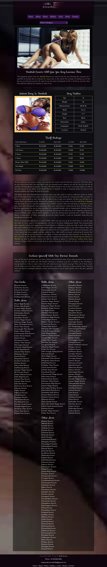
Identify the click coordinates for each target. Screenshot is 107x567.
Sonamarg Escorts (49, 533)
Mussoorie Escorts (76, 363)
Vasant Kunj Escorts (22, 379)
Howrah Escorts (48, 524)
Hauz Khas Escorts (22, 365)
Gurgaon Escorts (21, 397)
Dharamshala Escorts (77, 383)
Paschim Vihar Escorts (50, 329)
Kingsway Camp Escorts (51, 361)
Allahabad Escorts (49, 460)
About (38, 17)
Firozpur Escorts (48, 474)
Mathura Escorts (75, 397)
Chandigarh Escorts (49, 444)
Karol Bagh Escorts (22, 304)
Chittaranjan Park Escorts (24, 333)
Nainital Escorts (75, 335)
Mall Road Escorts (49, 363)
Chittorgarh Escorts (49, 483)
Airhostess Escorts (21, 288)
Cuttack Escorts (48, 521)
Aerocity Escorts (48, 354)
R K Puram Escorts (22, 372)
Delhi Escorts (63, 556)
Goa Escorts (73, 392)
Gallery (53, 17)
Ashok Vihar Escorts (49, 299)
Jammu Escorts (74, 361)
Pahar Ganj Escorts (22, 306)
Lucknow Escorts (75, 308)
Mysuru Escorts (74, 370)
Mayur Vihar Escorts (22, 343)
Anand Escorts (47, 549)
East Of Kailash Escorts (24, 324)
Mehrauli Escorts (21, 393)
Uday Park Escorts (49, 413)
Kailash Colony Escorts (50, 397)
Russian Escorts (21, 285)
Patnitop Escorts (48, 435)
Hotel (67, 17)
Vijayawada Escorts (49, 476)
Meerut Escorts (47, 464)
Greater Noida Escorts (23, 404)
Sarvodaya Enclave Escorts (52, 388)
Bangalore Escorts (49, 442)
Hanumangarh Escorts (77, 329)
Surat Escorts (74, 301)
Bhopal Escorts (47, 423)
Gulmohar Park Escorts (50, 392)
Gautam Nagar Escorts (50, 301)
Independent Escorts (22, 297)
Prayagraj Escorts (75, 304)
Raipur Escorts (47, 421)
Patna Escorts (47, 508)
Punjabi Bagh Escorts (23, 406)
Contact (75, 17)
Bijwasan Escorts (48, 399)
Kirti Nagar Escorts (49, 356)
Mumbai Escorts (75, 404)
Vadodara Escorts (48, 485)
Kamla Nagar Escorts (50, 304)
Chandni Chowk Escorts (23, 347)
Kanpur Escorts (75, 374)
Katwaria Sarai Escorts (23, 386)
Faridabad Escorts (22, 402)
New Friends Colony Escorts (52, 351)
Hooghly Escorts (48, 546)
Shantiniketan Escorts (50, 379)
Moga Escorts (47, 469)
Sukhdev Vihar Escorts (50, 365)
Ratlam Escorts (74, 299)
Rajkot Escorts (74, 320)
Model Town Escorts (22, 413)
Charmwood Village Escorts (52, 374)
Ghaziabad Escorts (22, 400)
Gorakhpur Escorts (49, 510)
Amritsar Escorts (48, 451)
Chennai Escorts (48, 432)
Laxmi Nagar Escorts (23, 320)
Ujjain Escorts (47, 519)
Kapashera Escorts (22, 358)
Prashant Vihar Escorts (23, 409)
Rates (45, 17)
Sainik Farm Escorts (49, 297)
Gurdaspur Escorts (49, 489)
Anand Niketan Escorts (50, 395)
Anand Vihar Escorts (50, 338)
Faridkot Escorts (48, 535)
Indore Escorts (74, 411)
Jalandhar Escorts (75, 402)
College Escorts (21, 292)
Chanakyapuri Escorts (50, 315)
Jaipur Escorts (74, 406)
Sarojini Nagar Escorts (23, 370)
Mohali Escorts (47, 458)
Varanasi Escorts (48, 462)
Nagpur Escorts (75, 310)
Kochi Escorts (74, 306)
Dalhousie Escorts (48, 531)
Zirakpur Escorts (75, 354)
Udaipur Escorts (75, 288)
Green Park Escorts (22, 411)
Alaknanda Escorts (49, 285)
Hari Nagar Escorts (49, 333)
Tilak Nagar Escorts (49, 320)
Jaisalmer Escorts (75, 285)
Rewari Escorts (74, 294)
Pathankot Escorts (76, 356)
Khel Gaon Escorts (49, 376)
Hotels (64, 566)
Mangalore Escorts (49, 503)
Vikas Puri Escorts (49, 349)
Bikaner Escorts (48, 517)
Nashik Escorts (47, 426)
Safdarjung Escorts (22, 368)
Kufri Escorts (47, 437)
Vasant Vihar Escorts (23, 381)
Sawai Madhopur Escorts (78, 345)
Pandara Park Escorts (50, 313)
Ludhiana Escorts (48, 453)
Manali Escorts (74, 390)
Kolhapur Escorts (75, 351)
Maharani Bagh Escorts (51, 317)
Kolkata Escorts (48, 428)
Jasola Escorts (20, 356)
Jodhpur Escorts (48, 515)
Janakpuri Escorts (21, 317)
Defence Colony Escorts (51, 335)
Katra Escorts (47, 540)
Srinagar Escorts (75, 358)
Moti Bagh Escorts (22, 377)
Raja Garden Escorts (50, 402)
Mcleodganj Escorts (76, 340)
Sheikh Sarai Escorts (49, 370)
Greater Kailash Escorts (24, 311)
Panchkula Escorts (76, 386)
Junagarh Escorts (48, 496)
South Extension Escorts (51, 331)
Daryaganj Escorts (22, 345)
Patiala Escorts (47, 430)
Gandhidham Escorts (50, 499)
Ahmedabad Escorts (49, 446)
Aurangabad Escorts (76, 317)
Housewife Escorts (21, 290)
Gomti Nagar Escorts (77, 381)
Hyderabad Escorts (49, 439)
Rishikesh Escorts (75, 388)
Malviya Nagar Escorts (23, 322)
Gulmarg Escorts (48, 526)
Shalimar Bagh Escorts (50, 347)
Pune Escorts (74, 399)
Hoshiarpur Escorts (49, 467)
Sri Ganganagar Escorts (78, 326)
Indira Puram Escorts (23, 336)
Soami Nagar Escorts (50, 386)
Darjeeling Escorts (49, 528)
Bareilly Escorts (75, 365)
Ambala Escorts (48, 512)
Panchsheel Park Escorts (51, 390)
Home (35, 566)
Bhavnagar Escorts (76, 376)
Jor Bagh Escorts (48, 310)
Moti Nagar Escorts (49, 288)
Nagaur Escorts (75, 347)
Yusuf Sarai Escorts (49, 367)
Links (61, 17)
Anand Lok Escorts (49, 324)
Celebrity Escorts (21, 294)
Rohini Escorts (20, 338)
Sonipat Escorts (75, 342)
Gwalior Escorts (48, 494)
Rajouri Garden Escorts (50, 322)
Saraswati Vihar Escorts (51, 358)
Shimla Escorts (74, 413)
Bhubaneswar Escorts (77, 315)
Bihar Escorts (47, 487)
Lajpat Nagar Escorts (23, 308)
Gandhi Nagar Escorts (77, 379)
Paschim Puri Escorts (50, 342)
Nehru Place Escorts (22, 331)
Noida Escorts (20, 395)
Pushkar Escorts (75, 290)
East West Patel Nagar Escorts (53, 404)
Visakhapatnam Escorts (51, 480)
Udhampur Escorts (49, 537)
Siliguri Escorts (47, 542)
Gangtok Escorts (75, 333)
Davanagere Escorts (49, 505)
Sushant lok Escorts (22, 361)
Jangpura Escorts (48, 345)
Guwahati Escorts (75, 313)
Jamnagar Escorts (75, 322)
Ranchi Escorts (47, 448)
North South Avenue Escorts (52, 406)
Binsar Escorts (74, 338)
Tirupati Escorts (48, 478)
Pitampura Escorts (22, 340)
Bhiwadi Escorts (75, 292)
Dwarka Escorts (21, 315)
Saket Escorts (20, 390)
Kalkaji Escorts (20, 363)
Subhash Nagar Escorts (51, 308)
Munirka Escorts (21, 384)
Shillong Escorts (75, 331)
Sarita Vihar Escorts (22, 352)
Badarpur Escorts (21, 354)
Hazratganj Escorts (76, 372)
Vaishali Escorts (45, 76)
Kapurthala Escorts (49, 471)
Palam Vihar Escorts (49, 326)
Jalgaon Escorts (75, 349)
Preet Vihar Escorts (22, 327)
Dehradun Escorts (75, 408)
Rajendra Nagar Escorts (51, 306)
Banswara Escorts (75, 367)
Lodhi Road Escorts (22, 349)
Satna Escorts (74, 297)
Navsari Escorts (21, 388)
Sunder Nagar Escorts (50, 411)
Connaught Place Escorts (24, 329)
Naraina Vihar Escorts (50, 381)
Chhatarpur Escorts (49, 294)
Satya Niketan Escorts (23, 374)
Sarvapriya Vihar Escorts (51, 383)
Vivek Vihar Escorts (49, 340)
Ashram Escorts (48, 408)
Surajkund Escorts (48, 372)
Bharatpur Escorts (76, 324)
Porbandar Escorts (49, 501)
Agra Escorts (74, 395)
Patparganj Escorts (49, 290)
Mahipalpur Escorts (22, 313)
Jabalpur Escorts (48, 492)
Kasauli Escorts (48, 544)
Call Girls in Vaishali (84, 201)
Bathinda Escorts (48, 455)
